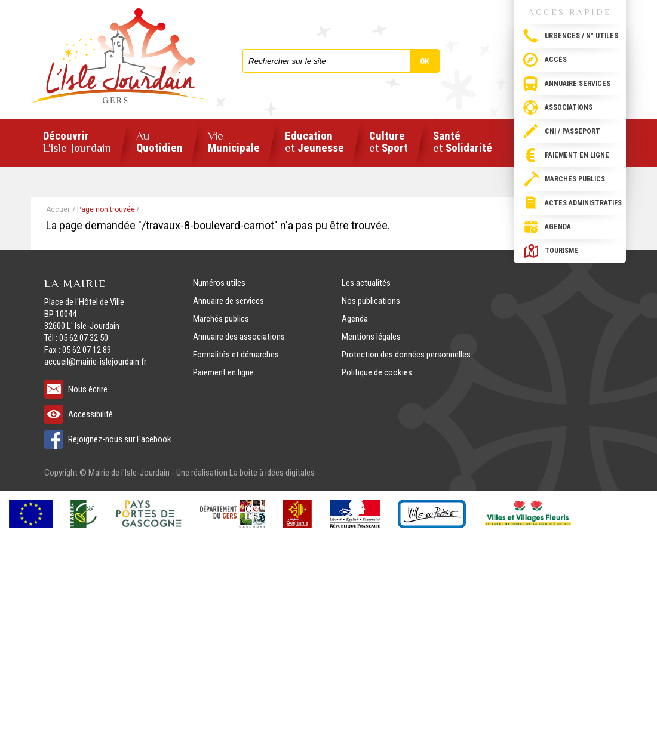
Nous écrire (88, 389)
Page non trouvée (106, 209)
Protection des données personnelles (406, 354)
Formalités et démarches (236, 354)
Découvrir (77, 142)
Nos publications (371, 300)
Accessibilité (90, 414)
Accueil (58, 209)
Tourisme (561, 250)
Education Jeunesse (314, 142)
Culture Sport (388, 142)
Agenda (558, 227)
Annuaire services (577, 83)
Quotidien (159, 142)
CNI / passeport (572, 131)
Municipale (234, 142)
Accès (556, 60)
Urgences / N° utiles (581, 36)
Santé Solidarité (462, 142)
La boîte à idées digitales (272, 472)
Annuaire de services (228, 300)
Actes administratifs (583, 203)
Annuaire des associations (239, 336)
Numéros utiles (219, 283)
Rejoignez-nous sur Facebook (119, 439)
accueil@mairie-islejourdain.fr (95, 361)
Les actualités (366, 283)
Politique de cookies (377, 372)
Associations (568, 107)
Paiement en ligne (577, 155)
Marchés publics (575, 179)
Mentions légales (371, 336)
